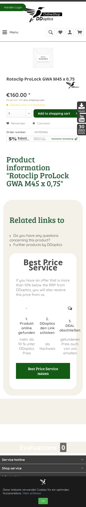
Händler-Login (13, 7)
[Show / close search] (50, 32)
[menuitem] (10, 32)
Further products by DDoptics (36, 244)
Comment (41, 123)
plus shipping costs (34, 99)
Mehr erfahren (32, 493)
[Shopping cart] (80, 32)
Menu (10, 31)
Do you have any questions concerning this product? (34, 237)
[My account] (70, 32)
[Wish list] (60, 32)
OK (43, 501)
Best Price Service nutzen (43, 371)
